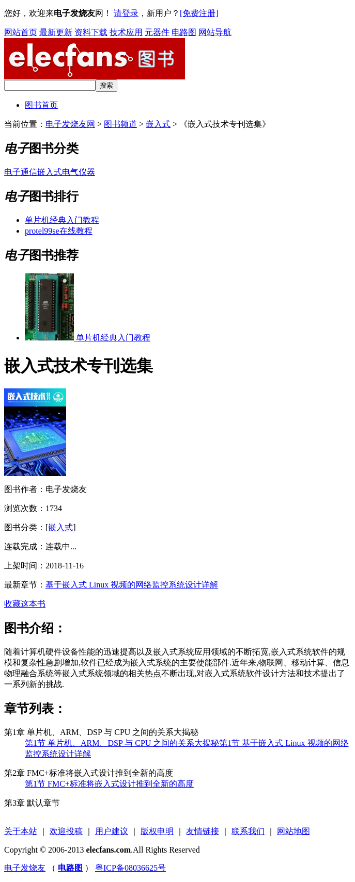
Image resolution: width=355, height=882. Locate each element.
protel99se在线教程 (58, 230)
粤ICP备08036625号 (130, 867)
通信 (29, 172)
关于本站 (20, 831)
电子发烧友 (24, 867)
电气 (70, 172)
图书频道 (120, 124)
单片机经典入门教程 (62, 220)
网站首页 (20, 32)
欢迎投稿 (66, 831)
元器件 (157, 32)
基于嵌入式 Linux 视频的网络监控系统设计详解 (131, 584)
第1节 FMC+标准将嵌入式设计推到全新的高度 (109, 783)
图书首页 (41, 105)
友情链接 (202, 831)
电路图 (184, 32)
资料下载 (90, 32)
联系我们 (248, 831)
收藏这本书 (24, 603)
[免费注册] (199, 13)
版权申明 (157, 831)
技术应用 (126, 32)
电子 (12, 172)
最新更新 (55, 32)
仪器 (87, 172)
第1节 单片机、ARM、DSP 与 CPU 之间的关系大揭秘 (122, 743)
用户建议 (111, 831)
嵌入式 (158, 124)
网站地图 (293, 831)
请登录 (126, 13)
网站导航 (214, 32)
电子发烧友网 (70, 124)
